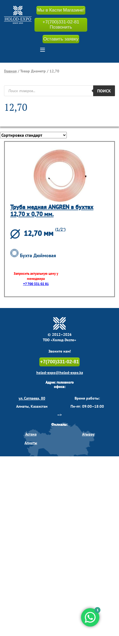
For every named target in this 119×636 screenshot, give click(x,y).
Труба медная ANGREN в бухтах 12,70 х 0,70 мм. (51, 210)
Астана (31, 434)
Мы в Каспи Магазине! (61, 10)
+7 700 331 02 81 (36, 284)
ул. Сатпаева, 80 (32, 398)
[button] (42, 49)
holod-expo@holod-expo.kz (59, 372)
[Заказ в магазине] (33, 135)
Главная (10, 71)
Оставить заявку (60, 39)
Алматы (30, 442)
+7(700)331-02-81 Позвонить (61, 24)
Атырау (88, 434)
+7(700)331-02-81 (59, 361)
